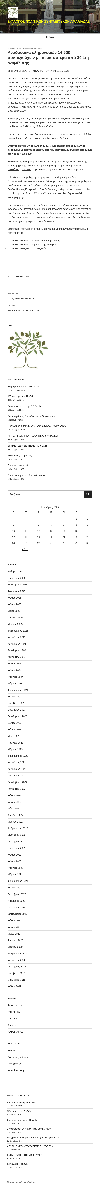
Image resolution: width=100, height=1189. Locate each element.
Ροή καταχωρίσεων (18, 1057)
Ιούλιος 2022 (14, 795)
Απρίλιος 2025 (15, 617)
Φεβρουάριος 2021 (18, 881)
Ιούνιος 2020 (14, 927)
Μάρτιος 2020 (15, 947)
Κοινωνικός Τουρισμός (20, 455)
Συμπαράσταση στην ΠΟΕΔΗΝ (24, 406)
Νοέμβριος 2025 (16, 571)
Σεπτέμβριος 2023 (17, 716)
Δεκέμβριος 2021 (17, 841)
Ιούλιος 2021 (14, 854)
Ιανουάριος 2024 (17, 696)
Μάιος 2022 (14, 808)
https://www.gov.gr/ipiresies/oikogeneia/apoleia (58, 169)
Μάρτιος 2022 (15, 821)
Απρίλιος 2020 (15, 940)
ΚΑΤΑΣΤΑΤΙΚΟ (15, 1031)
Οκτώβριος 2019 (16, 979)
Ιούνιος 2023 (14, 729)
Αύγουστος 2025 (16, 591)
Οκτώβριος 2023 (16, 709)
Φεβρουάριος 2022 (18, 828)
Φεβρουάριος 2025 (18, 630)
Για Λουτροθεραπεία (18, 465)
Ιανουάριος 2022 (17, 835)
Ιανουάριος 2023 (17, 762)
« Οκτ (25, 549)
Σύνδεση (12, 1050)
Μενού (50, 37)
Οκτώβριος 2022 (16, 775)
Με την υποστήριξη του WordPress (21, 1182)
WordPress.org (16, 1070)
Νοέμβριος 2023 (16, 703)
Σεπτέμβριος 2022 (17, 782)
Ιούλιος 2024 (14, 663)
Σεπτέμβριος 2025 (17, 584)
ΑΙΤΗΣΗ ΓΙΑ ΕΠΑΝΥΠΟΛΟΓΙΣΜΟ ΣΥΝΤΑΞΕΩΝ (33, 436)
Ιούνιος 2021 (14, 861)
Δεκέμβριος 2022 (17, 769)
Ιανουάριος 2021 (17, 887)
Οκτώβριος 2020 (16, 907)
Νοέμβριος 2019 (16, 973)
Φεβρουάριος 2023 (18, 755)
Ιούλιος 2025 (14, 597)
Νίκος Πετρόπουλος (34, 48)
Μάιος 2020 (14, 933)
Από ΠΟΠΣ (14, 1018)
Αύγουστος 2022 (16, 789)
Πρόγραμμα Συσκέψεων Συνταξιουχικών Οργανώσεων (37, 426)
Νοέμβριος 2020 (16, 900)
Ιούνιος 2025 (14, 604)
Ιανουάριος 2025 (17, 637)
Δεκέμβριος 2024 (17, 644)
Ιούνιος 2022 (14, 802)
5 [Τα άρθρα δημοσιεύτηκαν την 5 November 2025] (38, 524)
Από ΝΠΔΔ (27, 277)
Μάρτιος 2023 (15, 749)
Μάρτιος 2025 (15, 624)
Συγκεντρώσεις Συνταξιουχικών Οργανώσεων (32, 416)
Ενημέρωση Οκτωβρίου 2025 (23, 386)
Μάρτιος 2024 (15, 683)
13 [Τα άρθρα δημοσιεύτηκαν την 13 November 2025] (51, 531)
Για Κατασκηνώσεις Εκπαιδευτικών (26, 475)
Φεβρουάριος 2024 (18, 690)
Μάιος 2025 (14, 611)
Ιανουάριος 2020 (17, 960)
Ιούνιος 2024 (14, 670)
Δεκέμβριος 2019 (17, 966)
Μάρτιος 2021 (15, 874)
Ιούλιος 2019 (14, 986)
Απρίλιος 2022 (15, 815)
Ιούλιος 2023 (14, 723)
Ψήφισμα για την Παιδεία (21, 396)
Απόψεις (12, 1025)
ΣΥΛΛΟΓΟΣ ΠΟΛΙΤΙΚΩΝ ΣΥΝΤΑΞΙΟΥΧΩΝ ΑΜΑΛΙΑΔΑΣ (49, 21)
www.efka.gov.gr (47, 82)
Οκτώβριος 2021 (16, 848)
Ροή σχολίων (15, 1063)
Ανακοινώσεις (17, 277)
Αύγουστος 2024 (16, 657)
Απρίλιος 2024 (15, 677)
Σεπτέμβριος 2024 (17, 650)
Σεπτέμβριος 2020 (17, 914)
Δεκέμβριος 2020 (17, 894)
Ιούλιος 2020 (14, 920)
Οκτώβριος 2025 (16, 578)
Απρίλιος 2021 (15, 867)
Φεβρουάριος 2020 (18, 953)
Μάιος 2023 (14, 736)
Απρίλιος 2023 (15, 742)
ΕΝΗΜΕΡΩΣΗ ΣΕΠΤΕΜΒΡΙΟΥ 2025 (27, 445)
